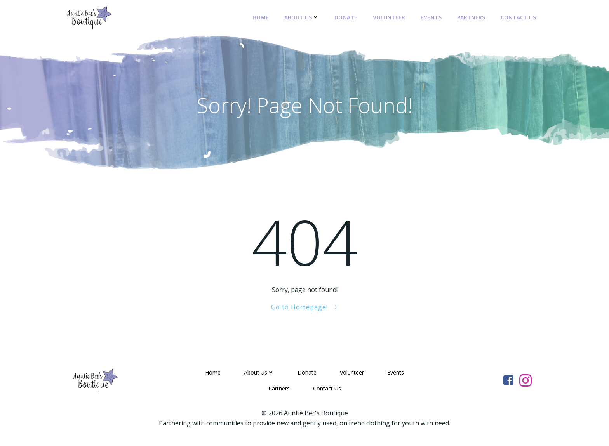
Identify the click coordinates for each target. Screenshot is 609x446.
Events (431, 17)
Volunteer (389, 17)
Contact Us (518, 17)
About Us (301, 17)
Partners (471, 17)
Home (260, 17)
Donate (345, 17)
